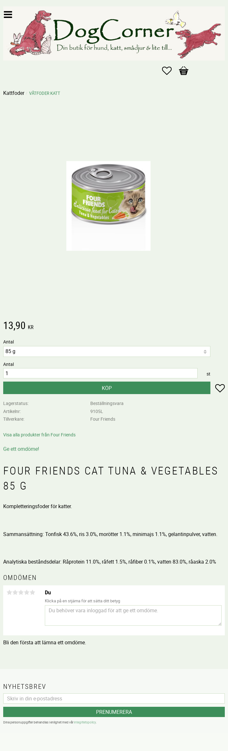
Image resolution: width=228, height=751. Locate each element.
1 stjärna (9, 592)
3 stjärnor (21, 592)
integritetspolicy (85, 722)
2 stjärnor (15, 592)
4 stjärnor (26, 592)
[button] (170, 71)
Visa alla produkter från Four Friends (39, 435)
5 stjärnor (32, 592)
